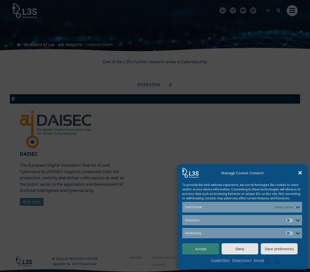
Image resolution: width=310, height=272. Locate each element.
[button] (300, 172)
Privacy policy (241, 260)
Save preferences (279, 249)
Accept (200, 249)
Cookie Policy (220, 260)
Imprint (259, 260)
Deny (239, 249)
